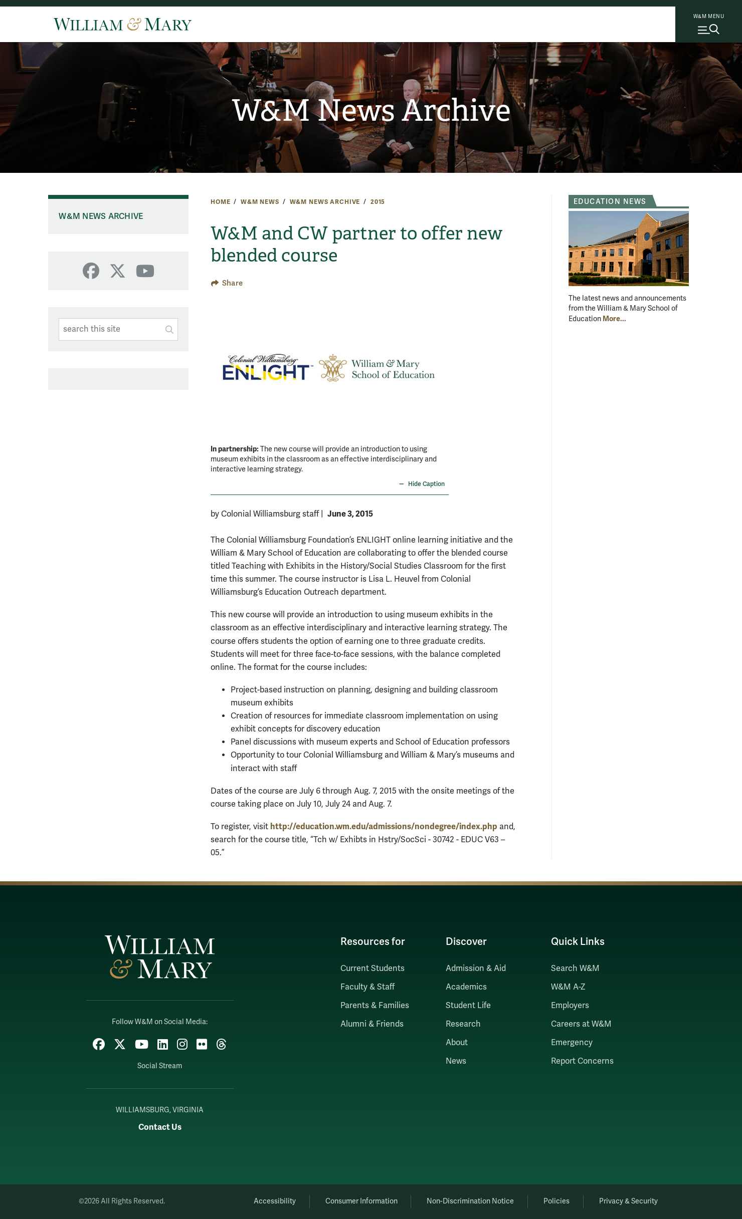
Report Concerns (582, 1061)
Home (220, 202)
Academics (466, 987)
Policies (556, 1201)
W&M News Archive (371, 111)
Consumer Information (361, 1201)
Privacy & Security (628, 1201)
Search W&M (575, 968)
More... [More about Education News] (614, 318)
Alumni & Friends (372, 1024)
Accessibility (275, 1201)
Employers (570, 1006)
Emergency (572, 1043)
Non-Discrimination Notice (470, 1201)
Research (463, 1024)
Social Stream (159, 1066)
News (456, 1061)
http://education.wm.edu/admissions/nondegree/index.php (383, 826)
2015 (377, 202)
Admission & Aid (476, 968)
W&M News (260, 202)
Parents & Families (374, 1006)
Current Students (372, 968)
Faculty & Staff (367, 987)
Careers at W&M (581, 1024)
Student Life (468, 1006)
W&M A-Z (568, 987)
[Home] (123, 24)
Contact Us (159, 1127)
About (457, 1043)
